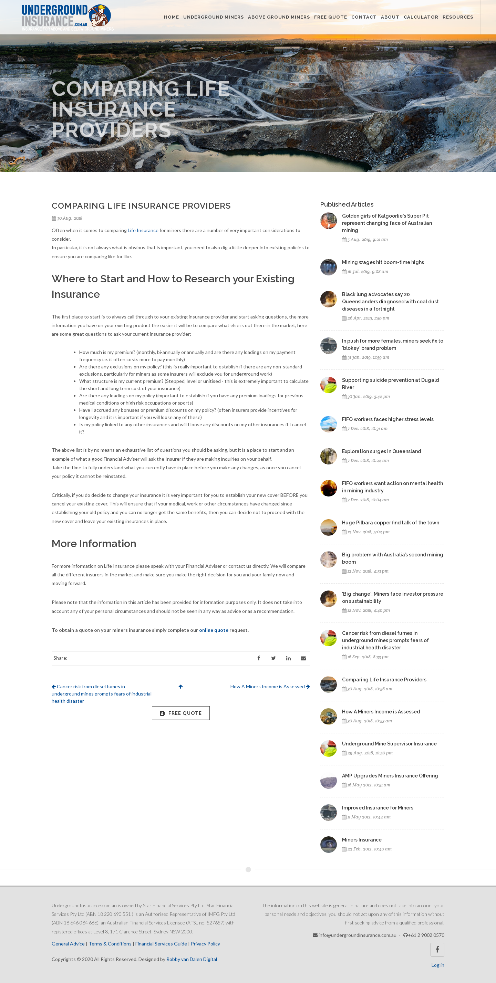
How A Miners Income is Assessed (270, 686)
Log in (438, 965)
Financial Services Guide (161, 944)
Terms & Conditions (110, 944)
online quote (213, 630)
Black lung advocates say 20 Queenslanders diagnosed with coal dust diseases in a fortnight (390, 302)
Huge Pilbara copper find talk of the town (390, 522)
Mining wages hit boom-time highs (383, 262)
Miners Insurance (362, 840)
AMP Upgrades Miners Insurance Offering (390, 775)
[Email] (303, 658)
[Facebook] (259, 658)
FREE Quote (181, 713)
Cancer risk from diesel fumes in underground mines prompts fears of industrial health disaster (102, 693)
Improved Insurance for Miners (377, 808)
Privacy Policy (205, 944)
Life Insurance (143, 230)
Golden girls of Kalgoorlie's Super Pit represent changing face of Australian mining (387, 223)
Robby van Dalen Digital (191, 959)
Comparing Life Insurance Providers (384, 679)
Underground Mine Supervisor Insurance (389, 743)
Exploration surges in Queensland (381, 451)
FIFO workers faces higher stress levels (388, 419)
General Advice (68, 944)
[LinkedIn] (288, 658)
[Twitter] (273, 658)
